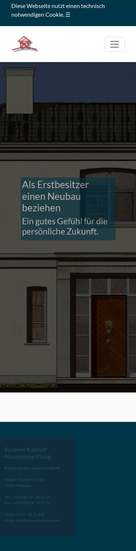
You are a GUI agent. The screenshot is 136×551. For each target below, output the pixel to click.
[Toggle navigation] (114, 44)
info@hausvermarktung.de (34, 519)
